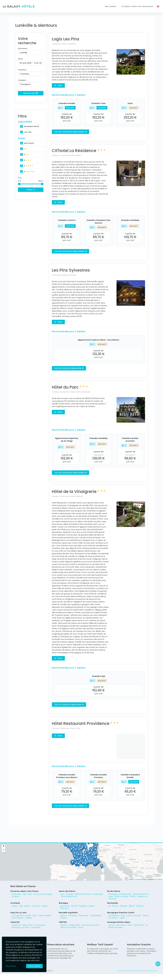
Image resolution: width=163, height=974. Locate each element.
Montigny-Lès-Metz (21, 927)
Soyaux (63, 915)
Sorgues (15, 896)
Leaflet (130, 879)
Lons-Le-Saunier (133, 915)
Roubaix (69, 894)
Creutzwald (40, 925)
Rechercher (30, 93)
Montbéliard (113, 915)
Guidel (91, 906)
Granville (123, 906)
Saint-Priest (139, 925)
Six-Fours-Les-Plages (43, 894)
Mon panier (110, 6)
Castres (44, 906)
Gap (24, 894)
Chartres (64, 925)
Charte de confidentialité (148, 971)
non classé (27, 143)
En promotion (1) (29, 126)
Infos (58, 85)
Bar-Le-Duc (28, 925)
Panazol (63, 918)
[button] (91, 862)
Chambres (22, 70)
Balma (27, 906)
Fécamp (139, 906)
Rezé (35, 915)
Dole (123, 915)
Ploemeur (64, 908)
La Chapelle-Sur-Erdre (21, 915)
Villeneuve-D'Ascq (83, 894)
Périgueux (72, 915)
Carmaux (35, 906)
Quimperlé (65, 906)
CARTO (159, 879)
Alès (21, 906)
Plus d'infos (11, 966)
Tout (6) (25, 132)
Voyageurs (22, 80)
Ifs (109, 906)
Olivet (80, 927)
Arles (30, 894)
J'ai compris (34, 966)
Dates (20, 59)
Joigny (122, 918)
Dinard (74, 906)
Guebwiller (35, 927)
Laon (62, 894)
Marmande (84, 915)
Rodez (15, 906)
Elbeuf (131, 906)
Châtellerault (95, 915)
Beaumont (121, 925)
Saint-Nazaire (18, 918)
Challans (28, 918)
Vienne (111, 925)
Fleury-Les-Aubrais (68, 927)
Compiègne (97, 894)
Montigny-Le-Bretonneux (119, 894)
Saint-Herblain (45, 915)
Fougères (82, 906)
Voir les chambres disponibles (70, 131)
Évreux (115, 906)
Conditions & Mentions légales (127, 971)
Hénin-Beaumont (69, 896)
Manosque (16, 894)
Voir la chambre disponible (69, 368)
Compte (137, 6)
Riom (129, 925)
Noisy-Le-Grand (121, 896)
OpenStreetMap (141, 879)
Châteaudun (74, 925)
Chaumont (16, 925)
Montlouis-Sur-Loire (90, 925)
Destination (22, 48)
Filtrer (30, 189)
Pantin (132, 896)
